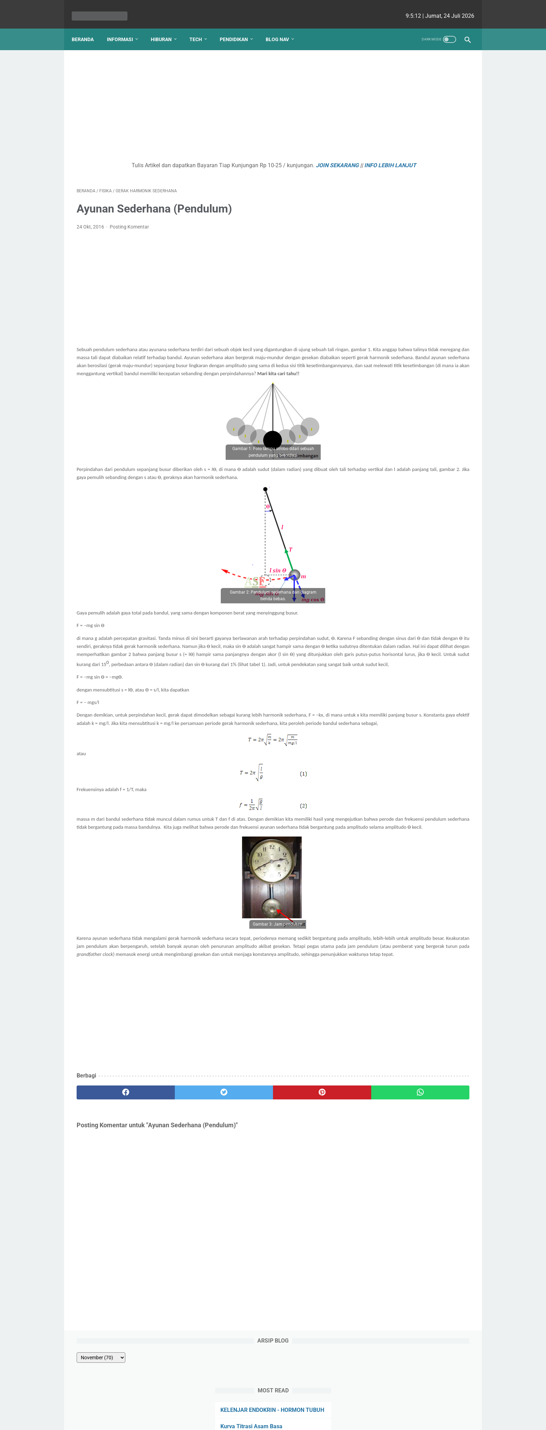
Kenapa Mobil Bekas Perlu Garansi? (416, 276)
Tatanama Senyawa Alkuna (404, 206)
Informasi (125, 27)
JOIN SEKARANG (283, 158)
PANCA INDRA (388, 222)
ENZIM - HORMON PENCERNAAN (411, 164)
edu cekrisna (286, 1419)
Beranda (88, 27)
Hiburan (166, 27)
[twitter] (175, 1167)
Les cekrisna (228, 1419)
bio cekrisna (257, 1419)
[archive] (389, 70)
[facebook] (109, 1167)
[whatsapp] (307, 1167)
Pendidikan (239, 27)
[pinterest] (241, 1167)
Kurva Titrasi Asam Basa (401, 148)
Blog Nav (282, 27)
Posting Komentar (129, 229)
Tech (200, 27)
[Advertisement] (208, 99)
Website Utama (273, 1404)
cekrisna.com (317, 1419)
